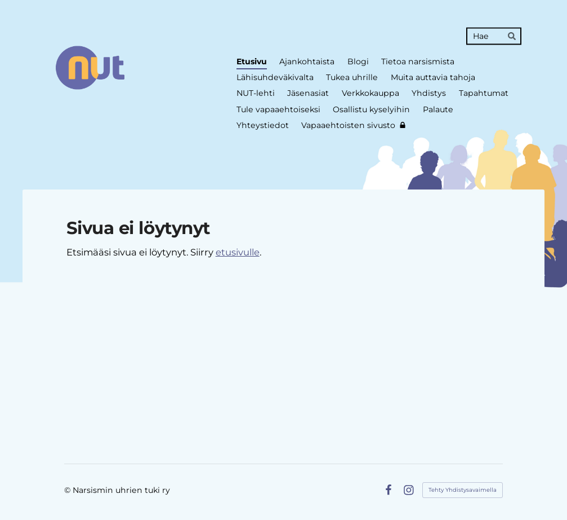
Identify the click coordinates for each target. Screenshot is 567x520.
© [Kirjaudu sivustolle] (68, 490)
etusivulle (238, 252)
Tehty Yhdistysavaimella (462, 489)
